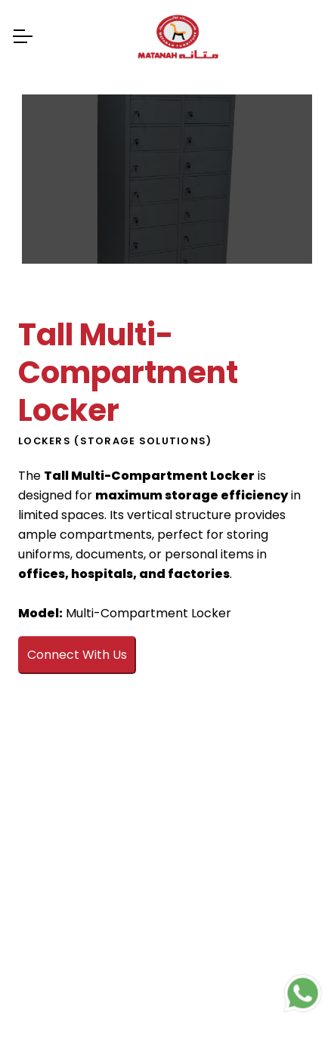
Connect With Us (77, 654)
